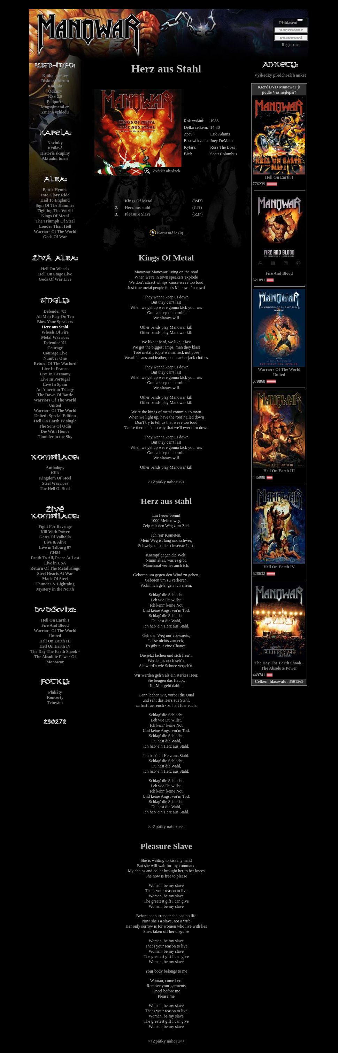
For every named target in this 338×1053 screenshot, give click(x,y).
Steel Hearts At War (55, 573)
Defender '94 (55, 342)
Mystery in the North (55, 589)
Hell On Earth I (55, 620)
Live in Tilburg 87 (55, 547)
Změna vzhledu (55, 112)
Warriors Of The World (55, 231)
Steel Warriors (55, 483)
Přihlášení (288, 22)
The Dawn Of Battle (55, 394)
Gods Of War (55, 236)
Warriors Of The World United (55, 403)
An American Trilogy (55, 389)
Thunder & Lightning (55, 584)
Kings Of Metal (55, 215)
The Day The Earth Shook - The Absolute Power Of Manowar (54, 656)
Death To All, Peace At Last (55, 557)
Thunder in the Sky (55, 436)
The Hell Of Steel (55, 488)
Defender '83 (55, 311)
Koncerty (55, 697)
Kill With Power (55, 531)
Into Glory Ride (55, 195)
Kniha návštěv (55, 75)
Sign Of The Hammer (55, 205)
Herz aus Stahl (55, 327)
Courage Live (55, 353)
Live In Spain (55, 384)
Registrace (291, 44)
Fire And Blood (55, 625)
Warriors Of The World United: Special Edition (55, 413)
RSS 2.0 (55, 96)
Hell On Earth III (55, 641)
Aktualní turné (55, 158)
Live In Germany (55, 374)
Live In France (55, 368)
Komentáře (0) (166, 233)
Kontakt (55, 86)
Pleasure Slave (138, 214)
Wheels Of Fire (55, 332)
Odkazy (55, 91)
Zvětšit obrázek (166, 171)
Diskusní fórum (55, 80)
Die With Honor (55, 431)
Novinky (54, 142)
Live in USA (55, 563)
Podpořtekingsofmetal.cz (55, 104)
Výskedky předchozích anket (280, 75)
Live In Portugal (55, 379)
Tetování (55, 702)
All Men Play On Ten (55, 316)
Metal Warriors (55, 337)
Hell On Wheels (55, 268)
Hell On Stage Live (55, 274)
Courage (55, 347)
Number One (55, 358)
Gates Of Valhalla (55, 537)
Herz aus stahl (137, 207)
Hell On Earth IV (55, 646)
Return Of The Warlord (55, 363)
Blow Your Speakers (55, 321)
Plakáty (55, 692)
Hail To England (55, 200)
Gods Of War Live (55, 279)
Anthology (55, 467)
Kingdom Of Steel (55, 478)
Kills (55, 472)
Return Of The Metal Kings (55, 568)
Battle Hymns (55, 189)
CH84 (55, 552)
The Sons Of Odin (55, 426)
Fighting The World (55, 210)
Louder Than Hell (55, 226)
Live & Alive (55, 542)
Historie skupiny (55, 153)
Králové (55, 148)
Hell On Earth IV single (55, 421)
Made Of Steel (55, 578)
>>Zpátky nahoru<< (166, 481)
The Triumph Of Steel (55, 221)
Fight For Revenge (54, 526)
